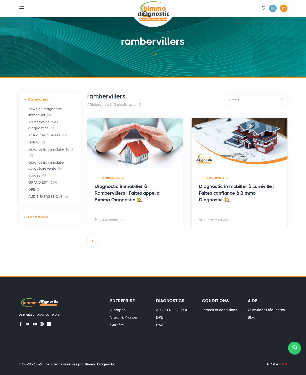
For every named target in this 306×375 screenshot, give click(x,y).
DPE (34, 189)
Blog (251, 317)
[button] (263, 8)
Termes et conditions (219, 310)
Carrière (117, 325)
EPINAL (36, 142)
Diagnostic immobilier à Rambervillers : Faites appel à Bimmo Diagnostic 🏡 (127, 193)
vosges (37, 175)
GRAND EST (42, 182)
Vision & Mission (123, 317)
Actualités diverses (48, 135)
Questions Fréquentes (266, 310)
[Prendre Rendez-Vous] (283, 8)
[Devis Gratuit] (273, 8)
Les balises (38, 217)
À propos (118, 310)
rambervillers (112, 177)
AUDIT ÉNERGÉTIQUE (48, 196)
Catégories (38, 99)
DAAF (160, 325)
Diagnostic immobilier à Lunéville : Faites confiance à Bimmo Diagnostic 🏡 (236, 193)
